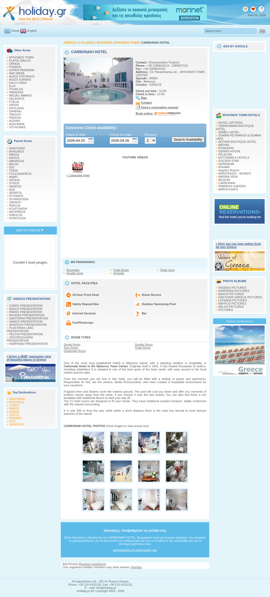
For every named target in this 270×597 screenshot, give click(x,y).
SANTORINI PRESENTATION (28, 318)
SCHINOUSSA (19, 199)
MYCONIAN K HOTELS (233, 157)
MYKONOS (16, 151)
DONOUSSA (17, 218)
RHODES (15, 418)
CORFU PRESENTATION (26, 305)
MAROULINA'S (228, 189)
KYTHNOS (16, 196)
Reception (73, 270)
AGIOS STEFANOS (22, 76)
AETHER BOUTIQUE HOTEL (237, 141)
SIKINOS (15, 202)
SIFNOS (14, 180)
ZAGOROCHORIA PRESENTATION (20, 339)
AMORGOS (16, 161)
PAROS (14, 154)
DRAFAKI (15, 111)
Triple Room (121, 270)
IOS (11, 167)
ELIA (12, 86)
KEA (12, 189)
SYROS (14, 183)
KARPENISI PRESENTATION (28, 343)
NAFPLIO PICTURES (232, 303)
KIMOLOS (15, 215)
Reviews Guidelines (92, 564)
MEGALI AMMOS (20, 95)
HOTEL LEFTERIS (230, 122)
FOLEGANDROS (20, 173)
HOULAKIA (16, 108)
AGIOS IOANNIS (20, 79)
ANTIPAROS (17, 211)
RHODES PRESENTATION (27, 315)
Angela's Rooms (228, 170)
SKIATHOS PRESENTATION (28, 324)
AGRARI (14, 120)
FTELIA (14, 101)
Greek (15, 30)
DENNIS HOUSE (229, 151)
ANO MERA (17, 73)
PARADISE (16, 92)
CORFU (14, 405)
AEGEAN (224, 179)
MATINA (223, 144)
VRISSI (14, 105)
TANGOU (15, 114)
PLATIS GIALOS (20, 60)
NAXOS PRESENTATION (26, 308)
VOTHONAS (17, 127)
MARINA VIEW (228, 176)
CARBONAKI (227, 183)
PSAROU (15, 66)
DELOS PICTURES (231, 306)
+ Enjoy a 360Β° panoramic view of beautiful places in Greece (29, 358)
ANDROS (15, 186)
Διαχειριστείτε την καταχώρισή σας (135, 550)
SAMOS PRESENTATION (26, 321)
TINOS (13, 170)
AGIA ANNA (17, 124)
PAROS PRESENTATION (25, 312)
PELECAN (225, 154)
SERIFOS (15, 192)
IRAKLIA (14, 205)
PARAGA (15, 117)
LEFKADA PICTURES (232, 300)
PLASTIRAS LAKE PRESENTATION (20, 329)
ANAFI (13, 176)
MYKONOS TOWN (21, 57)
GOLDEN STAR (228, 160)
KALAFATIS (17, 98)
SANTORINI (17, 148)
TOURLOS (16, 89)
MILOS (13, 164)
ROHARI (224, 167)
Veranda (118, 273)
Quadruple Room (75, 350)
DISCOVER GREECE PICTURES (240, 297)
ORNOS (14, 63)
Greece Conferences (239, 321)
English (32, 30)
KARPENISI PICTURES (233, 290)
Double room (74, 273)
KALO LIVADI (18, 82)
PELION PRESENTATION (26, 334)
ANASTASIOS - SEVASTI (234, 173)
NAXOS (14, 157)
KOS (12, 421)
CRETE (14, 414)
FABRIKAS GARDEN (232, 186)
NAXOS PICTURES (231, 294)
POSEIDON (226, 148)
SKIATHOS (16, 424)
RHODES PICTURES (232, 287)
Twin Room (71, 347)
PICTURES (225, 309)
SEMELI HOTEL (229, 132)
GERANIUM (226, 164)
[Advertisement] (239, 78)
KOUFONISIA (18, 208)
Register (136, 567)
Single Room (72, 344)
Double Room (144, 344)
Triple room (167, 270)
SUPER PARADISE (22, 70)
